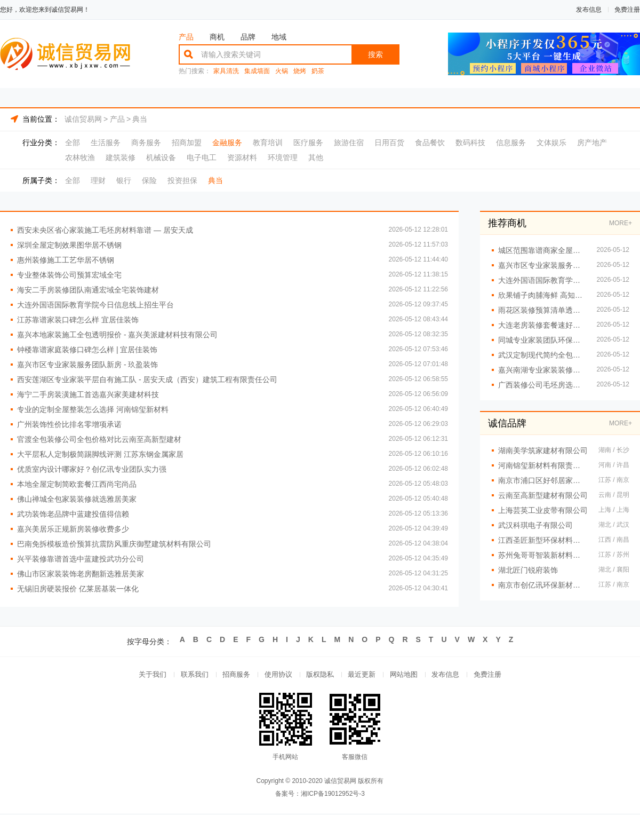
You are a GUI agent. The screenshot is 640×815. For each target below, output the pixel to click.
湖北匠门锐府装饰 (528, 570)
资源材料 (242, 157)
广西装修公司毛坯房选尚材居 (542, 385)
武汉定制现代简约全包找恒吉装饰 (542, 355)
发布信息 (589, 9)
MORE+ (620, 223)
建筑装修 (120, 157)
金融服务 (227, 142)
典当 (139, 119)
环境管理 (283, 157)
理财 (98, 180)
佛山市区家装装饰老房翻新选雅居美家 (80, 573)
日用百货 (389, 142)
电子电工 (202, 157)
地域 (278, 37)
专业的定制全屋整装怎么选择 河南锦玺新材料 (93, 409)
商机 (217, 37)
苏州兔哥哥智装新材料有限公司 (543, 555)
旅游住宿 (349, 142)
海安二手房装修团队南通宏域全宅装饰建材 (88, 290)
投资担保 (182, 180)
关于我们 (145, 675)
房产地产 (592, 142)
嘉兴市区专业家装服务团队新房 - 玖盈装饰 (87, 364)
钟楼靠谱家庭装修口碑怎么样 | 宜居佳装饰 (87, 349)
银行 (123, 180)
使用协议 (276, 675)
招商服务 (232, 675)
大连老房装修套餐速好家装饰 (542, 325)
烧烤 (299, 71)
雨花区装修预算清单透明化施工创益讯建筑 (542, 310)
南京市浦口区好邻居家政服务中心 (543, 480)
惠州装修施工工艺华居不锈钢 (65, 260)
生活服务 (106, 142)
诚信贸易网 (83, 119)
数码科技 (470, 142)
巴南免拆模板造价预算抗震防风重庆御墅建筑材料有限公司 (114, 544)
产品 (186, 37)
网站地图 (407, 675)
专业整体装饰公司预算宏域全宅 (69, 275)
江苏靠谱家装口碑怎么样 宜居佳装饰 (78, 319)
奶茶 (317, 71)
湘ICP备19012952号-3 (333, 795)
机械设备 (161, 157)
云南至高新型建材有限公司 (543, 495)
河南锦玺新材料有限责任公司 (543, 465)
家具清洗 (226, 71)
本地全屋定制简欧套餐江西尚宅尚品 (77, 484)
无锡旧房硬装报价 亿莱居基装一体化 (78, 588)
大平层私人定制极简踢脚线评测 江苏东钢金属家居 (100, 454)
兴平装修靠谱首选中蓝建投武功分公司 (80, 559)
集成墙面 (257, 71)
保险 (149, 180)
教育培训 (268, 142)
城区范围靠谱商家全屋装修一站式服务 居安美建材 (542, 250)
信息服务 (511, 142)
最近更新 (364, 675)
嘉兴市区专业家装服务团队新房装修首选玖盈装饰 (542, 265)
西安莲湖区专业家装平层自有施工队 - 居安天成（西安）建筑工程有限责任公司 (147, 379)
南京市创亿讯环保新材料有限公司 (543, 585)
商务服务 (146, 142)
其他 (315, 157)
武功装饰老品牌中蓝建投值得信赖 (73, 514)
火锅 (281, 71)
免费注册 (627, 9)
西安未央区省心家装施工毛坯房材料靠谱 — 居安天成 (105, 230)
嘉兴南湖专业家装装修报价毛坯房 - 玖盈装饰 (542, 370)
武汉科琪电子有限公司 (535, 525)
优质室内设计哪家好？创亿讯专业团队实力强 (91, 469)
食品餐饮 (430, 142)
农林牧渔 (80, 157)
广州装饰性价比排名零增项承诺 (69, 424)
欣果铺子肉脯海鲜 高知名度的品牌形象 (542, 295)
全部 (72, 142)
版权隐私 (320, 675)
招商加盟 (187, 142)
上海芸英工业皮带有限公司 (543, 510)
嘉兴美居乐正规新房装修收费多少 (73, 529)
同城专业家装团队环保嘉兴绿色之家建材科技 (542, 340)
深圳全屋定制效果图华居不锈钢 (69, 245)
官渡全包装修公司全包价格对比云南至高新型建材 (99, 439)
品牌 (248, 37)
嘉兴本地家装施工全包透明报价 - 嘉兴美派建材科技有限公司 (117, 334)
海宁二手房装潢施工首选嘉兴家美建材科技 (88, 394)
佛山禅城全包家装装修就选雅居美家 (77, 499)
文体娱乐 (551, 142)
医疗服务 (308, 142)
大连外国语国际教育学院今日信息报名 (542, 280)
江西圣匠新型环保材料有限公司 (543, 540)
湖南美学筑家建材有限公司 (543, 450)
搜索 (375, 54)
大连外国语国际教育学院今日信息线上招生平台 (95, 304)
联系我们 (189, 675)
